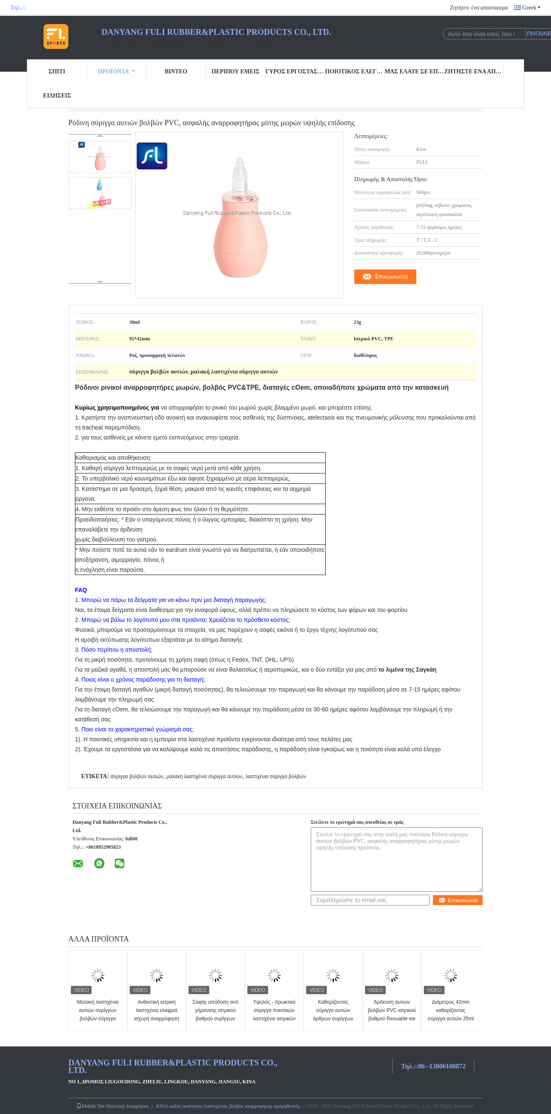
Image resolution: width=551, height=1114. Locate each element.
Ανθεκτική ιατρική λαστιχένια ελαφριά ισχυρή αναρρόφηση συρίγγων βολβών (156, 1014)
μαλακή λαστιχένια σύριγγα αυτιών (204, 776)
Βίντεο (176, 71)
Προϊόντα (116, 71)
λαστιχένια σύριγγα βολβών (276, 776)
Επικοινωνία (391, 276)
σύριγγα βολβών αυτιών (136, 776)
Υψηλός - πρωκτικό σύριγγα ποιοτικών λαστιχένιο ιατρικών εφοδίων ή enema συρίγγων (274, 1018)
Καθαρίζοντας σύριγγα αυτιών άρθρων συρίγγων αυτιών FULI (333, 1014)
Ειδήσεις (57, 95)
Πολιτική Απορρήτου (127, 1106)
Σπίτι (56, 71)
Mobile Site (91, 1106)
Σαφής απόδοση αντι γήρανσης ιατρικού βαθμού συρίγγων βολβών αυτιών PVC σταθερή (216, 1018)
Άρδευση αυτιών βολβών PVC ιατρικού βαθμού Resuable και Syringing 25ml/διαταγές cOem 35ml (392, 1018)
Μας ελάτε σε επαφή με (415, 71)
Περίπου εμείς (236, 71)
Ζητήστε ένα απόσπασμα (479, 8)
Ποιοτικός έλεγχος (355, 71)
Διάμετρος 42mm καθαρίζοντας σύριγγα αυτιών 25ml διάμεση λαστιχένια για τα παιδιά (451, 1018)
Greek (531, 8)
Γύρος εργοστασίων (295, 71)
